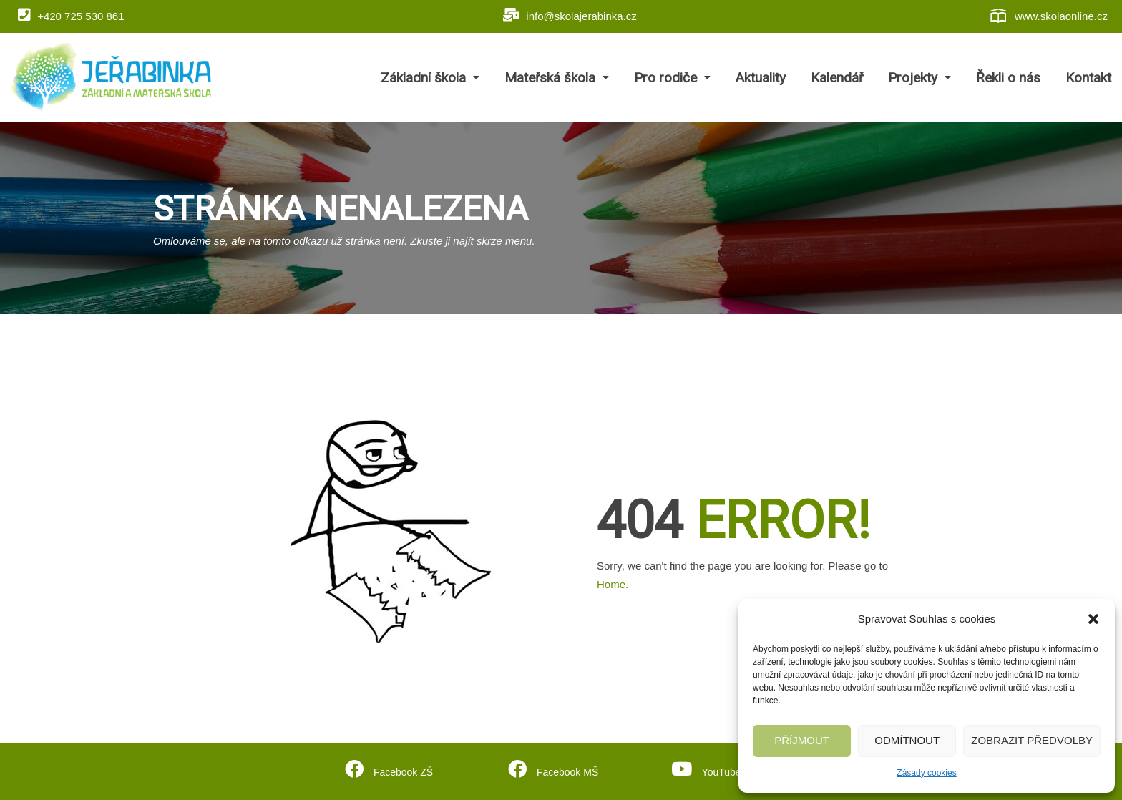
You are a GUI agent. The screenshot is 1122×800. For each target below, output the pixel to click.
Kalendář (837, 77)
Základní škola (430, 77)
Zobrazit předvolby (1032, 740)
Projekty (919, 77)
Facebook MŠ (566, 770)
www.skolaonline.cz (1048, 16)
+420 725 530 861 (71, 15)
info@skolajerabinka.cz (570, 15)
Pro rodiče (672, 77)
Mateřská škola (556, 77)
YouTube (720, 770)
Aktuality (761, 77)
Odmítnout (907, 740)
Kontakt (1088, 77)
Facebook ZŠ (402, 770)
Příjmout (801, 740)
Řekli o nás (1008, 77)
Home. (612, 584)
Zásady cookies (926, 773)
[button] (1093, 619)
